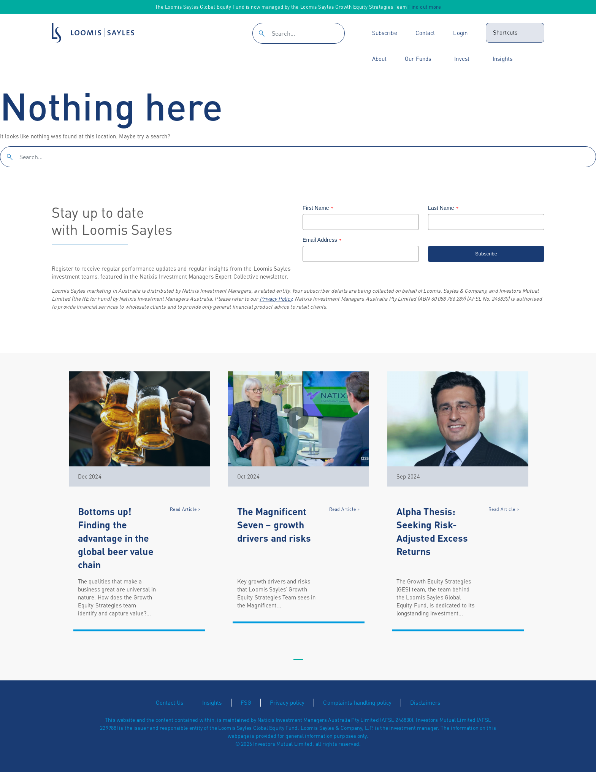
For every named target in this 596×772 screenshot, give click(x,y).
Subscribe (384, 32)
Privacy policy (287, 702)
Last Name (444, 208)
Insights (502, 58)
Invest (461, 58)
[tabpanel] (139, 501)
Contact (425, 32)
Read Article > (185, 509)
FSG (246, 702)
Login (460, 32)
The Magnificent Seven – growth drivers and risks (274, 524)
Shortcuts (505, 32)
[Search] (298, 33)
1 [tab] (298, 659)
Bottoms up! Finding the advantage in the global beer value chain (116, 538)
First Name (319, 208)
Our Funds (418, 58)
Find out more (424, 6)
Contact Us (170, 702)
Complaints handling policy (357, 702)
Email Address (323, 240)
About (379, 58)
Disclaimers (425, 702)
